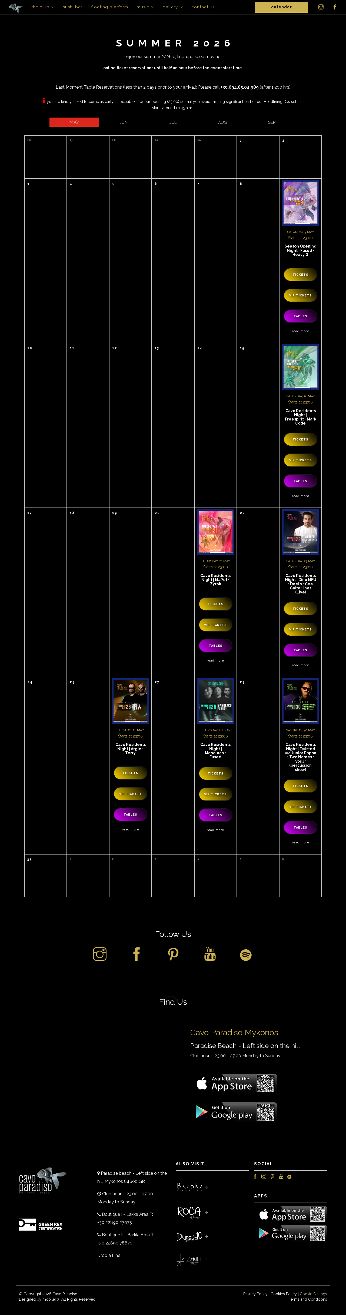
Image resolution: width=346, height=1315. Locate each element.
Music (143, 7)
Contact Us (203, 7)
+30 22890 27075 (114, 1222)
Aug (222, 122)
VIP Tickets (300, 295)
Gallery (170, 7)
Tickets (300, 274)
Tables (300, 316)
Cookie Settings (313, 1294)
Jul (173, 122)
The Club (40, 7)
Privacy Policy (255, 1294)
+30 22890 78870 (114, 1243)
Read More (300, 331)
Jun (124, 122)
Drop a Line (108, 1255)
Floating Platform (109, 7)
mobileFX (50, 1299)
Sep (271, 122)
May (74, 122)
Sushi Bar (72, 7)
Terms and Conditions (308, 1299)
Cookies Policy (284, 1294)
